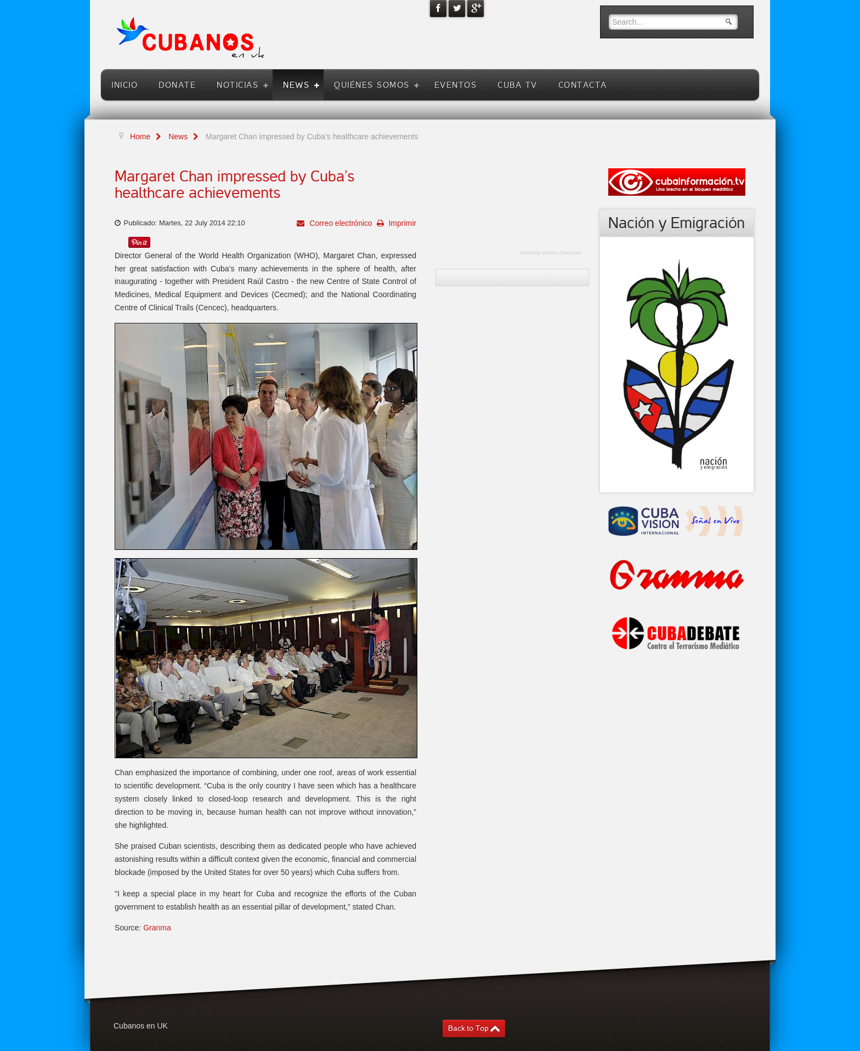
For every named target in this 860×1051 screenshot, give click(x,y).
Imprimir (401, 223)
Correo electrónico (339, 223)
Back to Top (468, 1028)
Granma (157, 927)
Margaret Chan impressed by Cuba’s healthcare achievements (234, 184)
